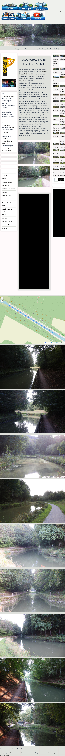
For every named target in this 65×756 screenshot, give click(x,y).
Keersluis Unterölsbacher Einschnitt (7, 141)
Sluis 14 (62, 104)
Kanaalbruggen (7, 182)
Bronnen (4, 172)
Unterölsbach (6, 125)
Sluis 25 (56, 147)
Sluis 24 (56, 137)
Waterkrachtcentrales (9, 225)
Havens (4, 179)
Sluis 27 (56, 154)
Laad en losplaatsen (8, 189)
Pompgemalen (6, 195)
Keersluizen (5, 185)
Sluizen (4, 206)
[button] (2, 298)
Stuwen (4, 215)
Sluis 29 (56, 160)
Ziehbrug (56, 72)
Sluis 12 (56, 104)
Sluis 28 (62, 154)
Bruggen (4, 175)
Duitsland (5, 132)
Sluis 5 (55, 89)
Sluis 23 (62, 128)
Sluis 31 (56, 166)
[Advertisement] (33, 241)
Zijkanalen (5, 228)
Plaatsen (4, 192)
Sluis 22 (56, 111)
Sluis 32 (62, 166)
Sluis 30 (62, 160)
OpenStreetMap (55, 342)
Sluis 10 (56, 98)
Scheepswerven (7, 202)
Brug (55, 119)
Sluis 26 (62, 147)
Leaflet (47, 342)
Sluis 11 (62, 98)
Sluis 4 (62, 81)
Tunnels (4, 218)
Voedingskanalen (7, 221)
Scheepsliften (6, 199)
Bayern (21, 81)
